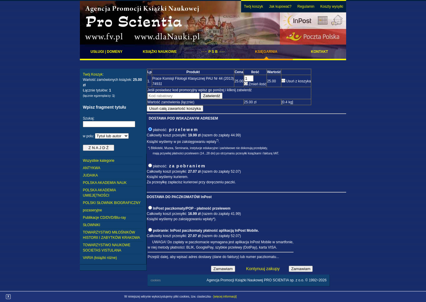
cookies (156, 280)
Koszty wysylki (331, 6)
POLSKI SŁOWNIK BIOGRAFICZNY (112, 203)
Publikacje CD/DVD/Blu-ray (104, 218)
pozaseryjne (92, 210)
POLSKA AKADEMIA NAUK (105, 183)
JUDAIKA (90, 175)
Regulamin (305, 6)
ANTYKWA (91, 168)
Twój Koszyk (93, 74)
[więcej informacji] (225, 296)
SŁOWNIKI (91, 225)
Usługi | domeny (106, 52)
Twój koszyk (253, 6)
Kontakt (319, 52)
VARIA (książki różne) (100, 258)
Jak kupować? (280, 6)
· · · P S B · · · (213, 52)
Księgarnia (266, 52)
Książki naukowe (160, 52)
